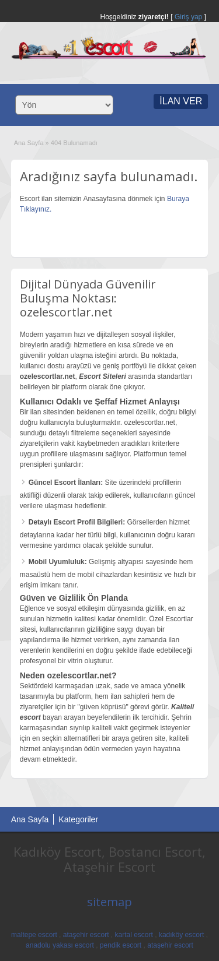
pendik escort (120, 945)
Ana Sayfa (29, 142)
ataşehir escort (86, 935)
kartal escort (134, 935)
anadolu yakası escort (60, 945)
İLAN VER (180, 101)
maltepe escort (34, 935)
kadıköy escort (181, 935)
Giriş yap (188, 17)
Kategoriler (78, 819)
